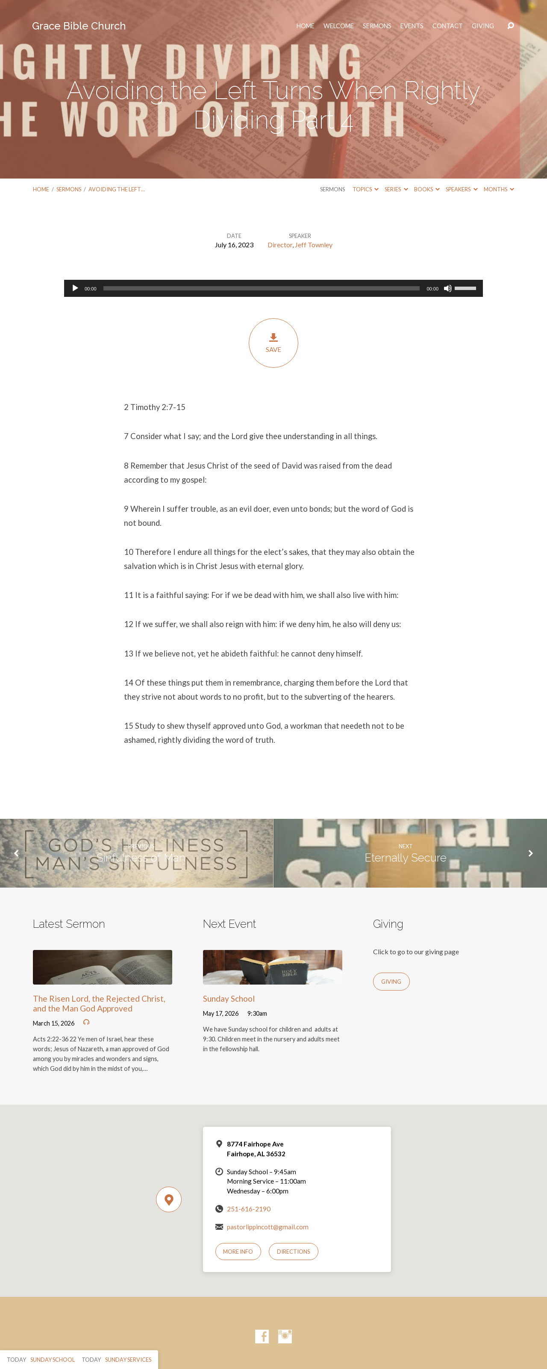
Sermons (377, 26)
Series (396, 189)
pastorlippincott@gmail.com (268, 1227)
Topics (366, 189)
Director (280, 244)
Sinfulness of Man (141, 857)
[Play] (75, 288)
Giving (483, 26)
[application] (273, 288)
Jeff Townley (313, 244)
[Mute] (448, 288)
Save (273, 342)
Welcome (338, 26)
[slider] (261, 288)
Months (499, 189)
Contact (447, 26)
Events (411, 26)
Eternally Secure (406, 857)
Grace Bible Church (79, 26)
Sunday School (229, 998)
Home (41, 189)
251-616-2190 (249, 1209)
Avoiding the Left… (116, 189)
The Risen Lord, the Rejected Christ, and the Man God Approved (99, 1003)
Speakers (461, 189)
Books (427, 189)
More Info (238, 1251)
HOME (306, 26)
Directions (293, 1251)
